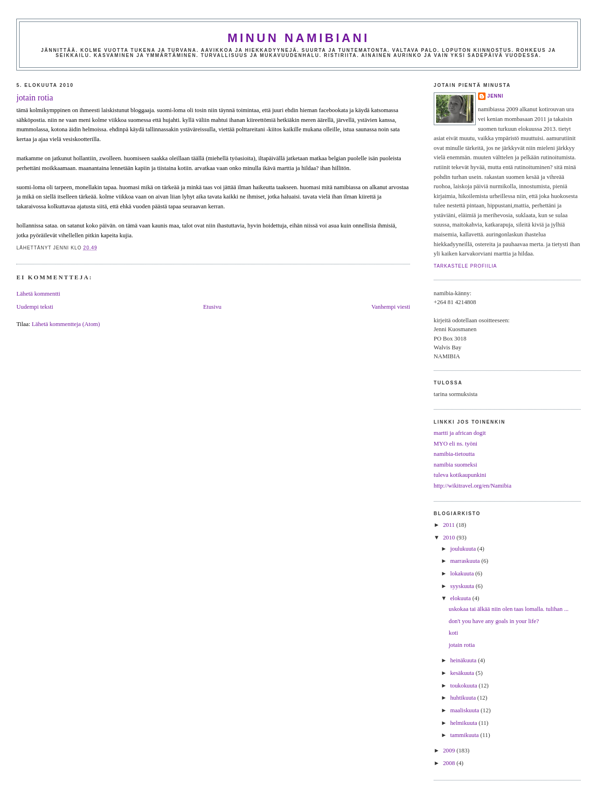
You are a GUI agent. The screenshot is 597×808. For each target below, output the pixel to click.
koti (453, 633)
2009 (450, 750)
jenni (495, 96)
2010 (450, 537)
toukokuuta (464, 685)
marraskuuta (465, 561)
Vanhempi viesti (390, 307)
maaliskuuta (465, 710)
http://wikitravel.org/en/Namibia (473, 485)
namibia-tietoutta (454, 454)
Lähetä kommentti (38, 294)
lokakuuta (462, 573)
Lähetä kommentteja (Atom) (66, 324)
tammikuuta (465, 735)
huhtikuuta (463, 698)
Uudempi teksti (34, 307)
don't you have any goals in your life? (494, 621)
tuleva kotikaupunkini (460, 475)
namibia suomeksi (455, 464)
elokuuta (461, 598)
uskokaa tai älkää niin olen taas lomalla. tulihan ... (509, 609)
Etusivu (212, 307)
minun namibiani (299, 37)
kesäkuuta (463, 673)
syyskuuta (463, 586)
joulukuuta (463, 549)
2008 (450, 763)
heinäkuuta (464, 660)
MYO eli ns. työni (456, 443)
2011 (449, 525)
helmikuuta (464, 723)
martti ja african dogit (460, 433)
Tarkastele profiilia (465, 266)
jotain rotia (34, 97)
